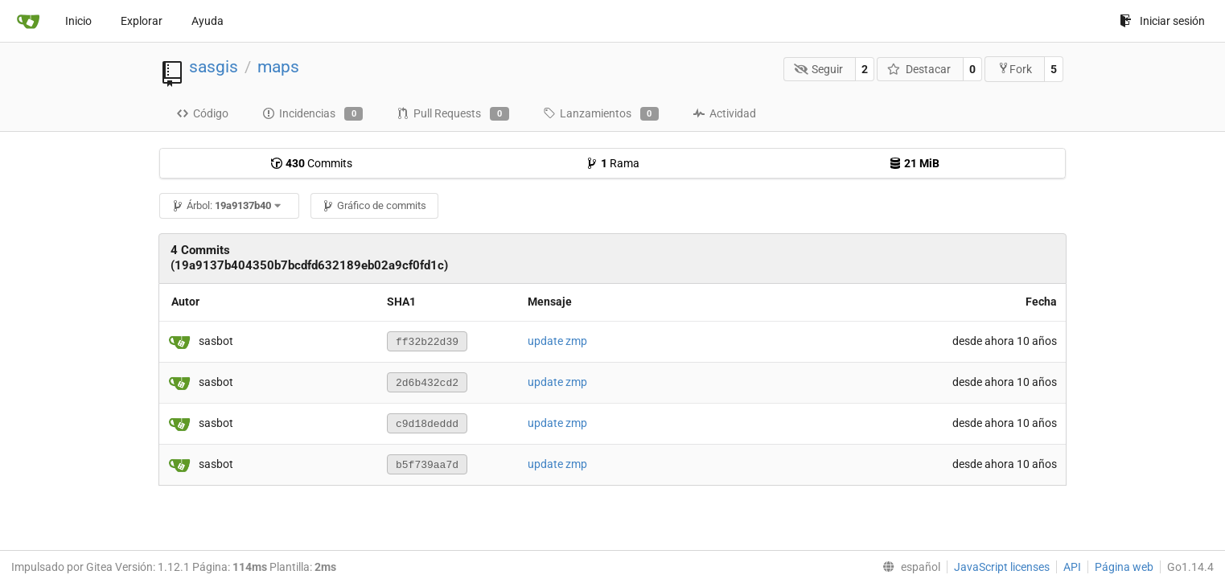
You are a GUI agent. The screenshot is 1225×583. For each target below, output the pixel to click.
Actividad (724, 113)
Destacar (919, 69)
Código (202, 113)
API (1072, 566)
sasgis (213, 66)
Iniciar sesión (1162, 20)
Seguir (819, 69)
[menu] (908, 567)
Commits (311, 163)
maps (278, 66)
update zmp (557, 341)
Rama (612, 163)
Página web (1124, 566)
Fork (1014, 69)
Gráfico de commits (374, 205)
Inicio (78, 20)
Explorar (141, 20)
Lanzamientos (601, 114)
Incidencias (312, 114)
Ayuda (207, 20)
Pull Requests (452, 114)
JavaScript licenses (1002, 566)
